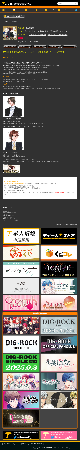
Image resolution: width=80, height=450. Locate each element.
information (64, 10)
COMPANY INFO (36, 444)
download (51, 10)
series (30, 10)
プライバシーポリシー (11, 444)
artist (39, 10)
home (7, 10)
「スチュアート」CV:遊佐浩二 (58, 35)
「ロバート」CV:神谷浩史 (37, 35)
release (18, 10)
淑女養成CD (30, 28)
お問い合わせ (24, 444)
